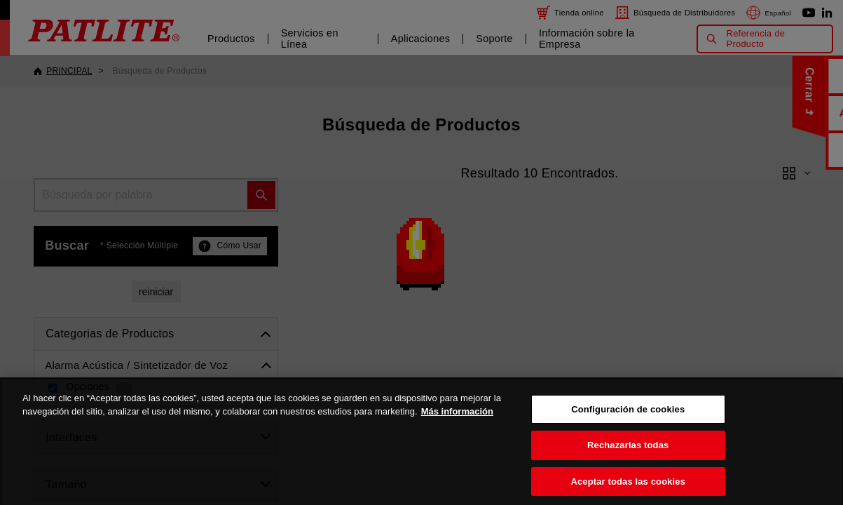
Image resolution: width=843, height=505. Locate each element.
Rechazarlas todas (628, 463)
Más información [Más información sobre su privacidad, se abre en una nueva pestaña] (457, 429)
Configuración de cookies (628, 427)
